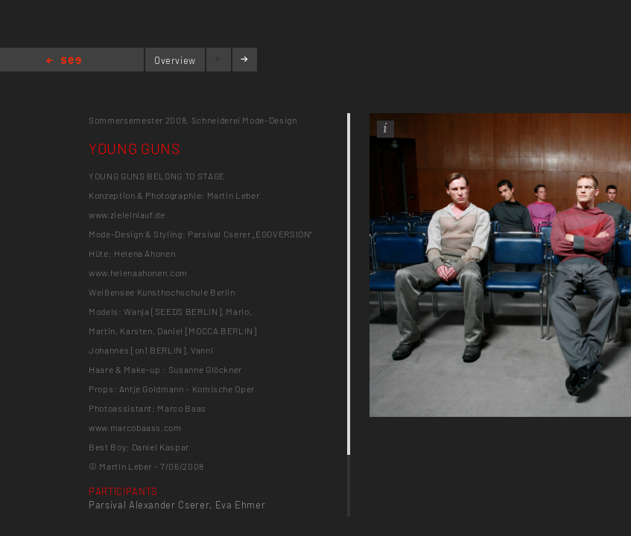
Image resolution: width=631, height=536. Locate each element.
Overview (175, 60)
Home (63, 61)
